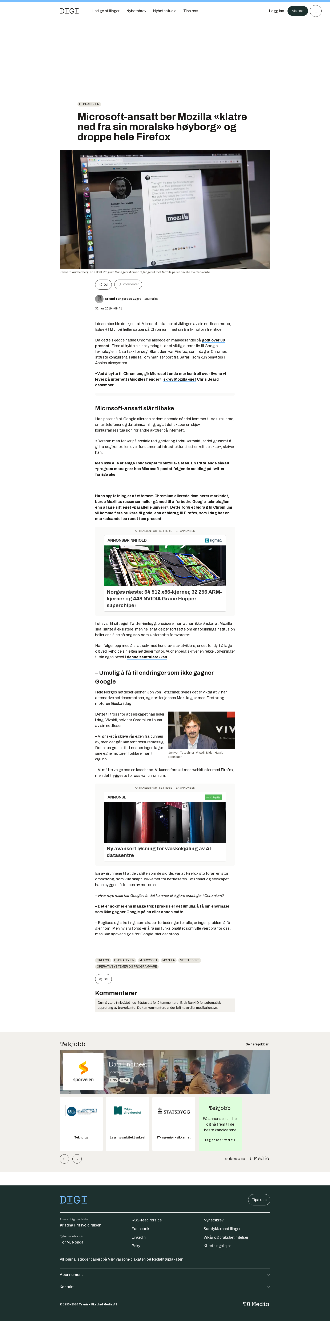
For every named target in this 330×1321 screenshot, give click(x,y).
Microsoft (148, 960)
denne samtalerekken (147, 657)
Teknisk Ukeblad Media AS (98, 1304)
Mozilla (168, 960)
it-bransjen (89, 104)
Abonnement (165, 1275)
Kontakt (165, 1287)
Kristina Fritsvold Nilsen (80, 1225)
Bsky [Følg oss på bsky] (136, 1246)
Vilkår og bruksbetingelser (226, 1237)
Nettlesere (190, 960)
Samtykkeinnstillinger (222, 1229)
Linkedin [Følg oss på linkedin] (139, 1237)
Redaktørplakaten (167, 1259)
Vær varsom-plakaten (127, 1259)
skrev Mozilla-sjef (179, 379)
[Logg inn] (273, 11)
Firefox (103, 960)
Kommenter (128, 284)
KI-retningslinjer (217, 1246)
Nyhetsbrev (214, 1220)
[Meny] (316, 11)
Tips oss (259, 1200)
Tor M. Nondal (72, 1242)
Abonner (296, 11)
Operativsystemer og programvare (127, 966)
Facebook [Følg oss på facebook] (140, 1229)
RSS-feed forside (147, 1220)
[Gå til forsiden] (69, 11)
